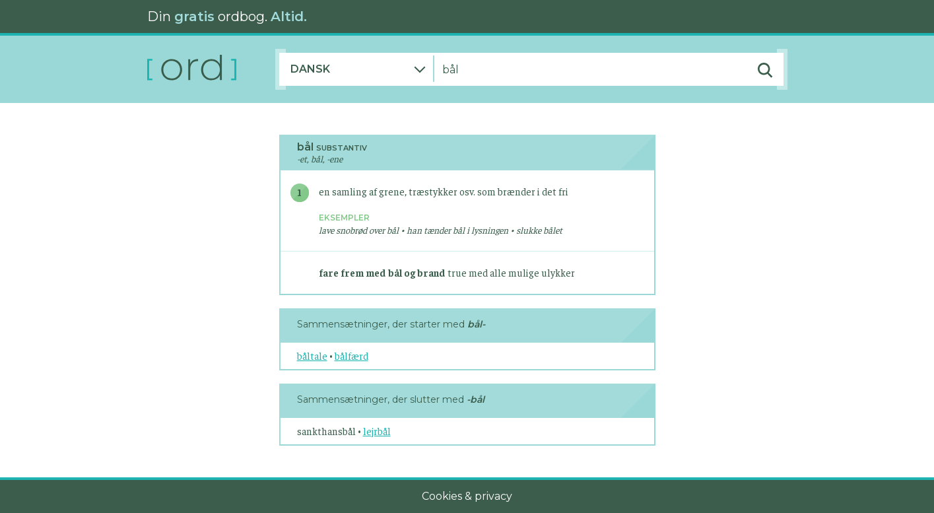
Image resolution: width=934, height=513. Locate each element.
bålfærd (351, 355)
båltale (312, 355)
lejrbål (377, 431)
